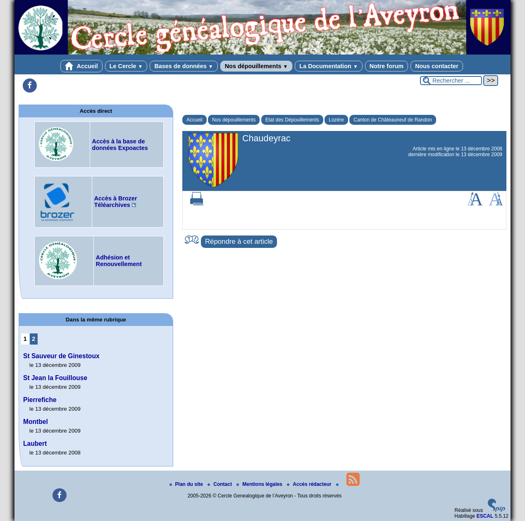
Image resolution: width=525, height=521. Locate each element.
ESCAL (485, 516)
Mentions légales (260, 484)
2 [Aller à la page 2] (33, 338)
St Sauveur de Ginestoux (61, 355)
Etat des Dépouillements (292, 120)
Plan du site (187, 484)
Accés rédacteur (310, 484)
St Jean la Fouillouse (55, 377)
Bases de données (183, 66)
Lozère (336, 120)
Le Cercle (126, 66)
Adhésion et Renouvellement (119, 260)
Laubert (35, 443)
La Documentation (328, 66)
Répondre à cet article (239, 241)
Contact (220, 484)
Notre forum (386, 66)
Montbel (35, 421)
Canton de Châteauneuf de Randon (392, 120)
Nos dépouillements (256, 66)
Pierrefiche (40, 399)
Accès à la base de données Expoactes (120, 144)
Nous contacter (436, 66)
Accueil (81, 66)
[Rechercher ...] (451, 80)
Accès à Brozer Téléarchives (115, 201)
